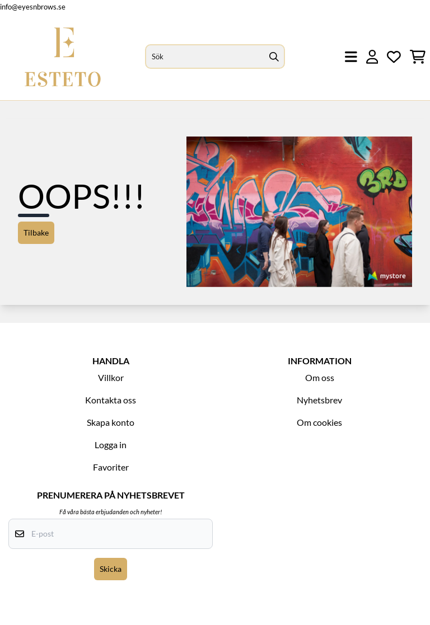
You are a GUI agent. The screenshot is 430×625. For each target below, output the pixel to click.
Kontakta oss (110, 399)
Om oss (319, 377)
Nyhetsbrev (319, 399)
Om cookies (319, 422)
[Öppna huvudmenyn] (351, 56)
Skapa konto (110, 422)
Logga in (111, 444)
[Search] (274, 56)
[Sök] (215, 56)
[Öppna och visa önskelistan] (393, 56)
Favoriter (111, 467)
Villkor (111, 377)
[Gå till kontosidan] (372, 56)
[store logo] (62, 57)
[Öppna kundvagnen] (417, 56)
